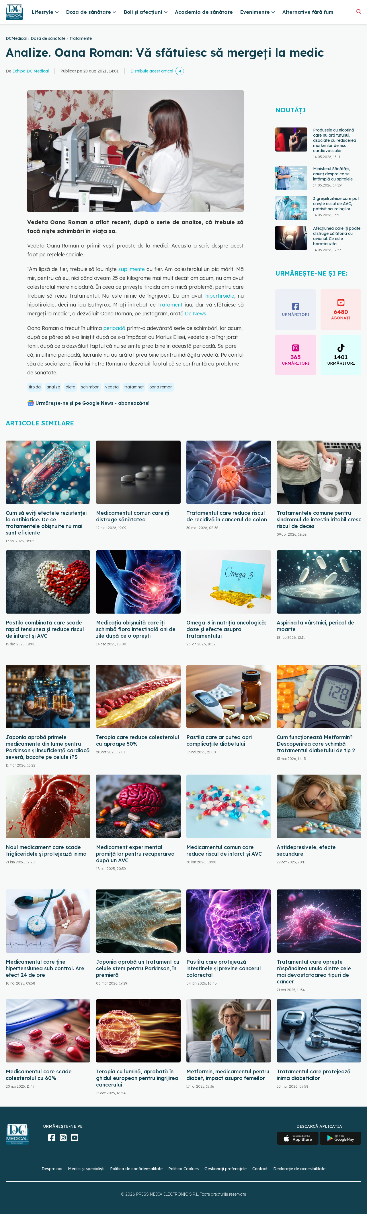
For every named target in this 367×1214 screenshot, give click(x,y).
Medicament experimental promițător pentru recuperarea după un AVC (135, 854)
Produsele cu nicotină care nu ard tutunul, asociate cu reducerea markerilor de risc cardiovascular (334, 140)
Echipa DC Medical (30, 71)
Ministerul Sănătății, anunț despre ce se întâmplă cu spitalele (333, 174)
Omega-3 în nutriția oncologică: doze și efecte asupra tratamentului (226, 629)
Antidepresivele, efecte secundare (306, 850)
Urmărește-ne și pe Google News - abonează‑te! (92, 403)
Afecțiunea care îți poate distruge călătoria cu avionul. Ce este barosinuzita (336, 236)
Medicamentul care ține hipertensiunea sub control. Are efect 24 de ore (45, 968)
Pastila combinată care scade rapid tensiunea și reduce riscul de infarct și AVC (45, 629)
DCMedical (16, 38)
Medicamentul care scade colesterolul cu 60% (39, 1074)
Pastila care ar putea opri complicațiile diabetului (219, 740)
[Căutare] (358, 11)
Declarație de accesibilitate (299, 1168)
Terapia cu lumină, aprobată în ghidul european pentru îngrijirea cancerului (137, 1078)
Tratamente (80, 38)
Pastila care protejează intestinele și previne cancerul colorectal (223, 968)
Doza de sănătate (48, 38)
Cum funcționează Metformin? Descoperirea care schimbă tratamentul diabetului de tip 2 (316, 744)
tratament (171, 304)
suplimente (131, 269)
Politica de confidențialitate (136, 1168)
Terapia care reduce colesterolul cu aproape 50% (137, 740)
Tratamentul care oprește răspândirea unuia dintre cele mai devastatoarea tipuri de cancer (314, 971)
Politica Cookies (183, 1168)
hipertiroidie (219, 295)
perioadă (113, 328)
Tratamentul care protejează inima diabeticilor (314, 1074)
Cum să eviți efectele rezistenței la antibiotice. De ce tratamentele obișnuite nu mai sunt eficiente (46, 523)
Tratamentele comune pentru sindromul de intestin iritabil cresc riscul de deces (319, 519)
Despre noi (52, 1168)
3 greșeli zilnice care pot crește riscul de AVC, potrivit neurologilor (336, 203)
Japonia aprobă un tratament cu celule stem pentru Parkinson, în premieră (137, 968)
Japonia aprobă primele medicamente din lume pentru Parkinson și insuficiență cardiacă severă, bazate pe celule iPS (48, 747)
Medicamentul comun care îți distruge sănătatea (132, 516)
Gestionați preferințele (225, 1168)
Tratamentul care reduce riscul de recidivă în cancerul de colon (226, 516)
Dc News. (195, 313)
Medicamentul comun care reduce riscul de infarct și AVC (224, 850)
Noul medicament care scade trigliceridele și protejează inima (46, 850)
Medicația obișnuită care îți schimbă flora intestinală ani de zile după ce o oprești (135, 629)
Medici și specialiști (86, 1168)
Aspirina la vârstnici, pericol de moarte (315, 625)
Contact (260, 1168)
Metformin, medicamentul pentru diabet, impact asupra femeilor (228, 1074)
